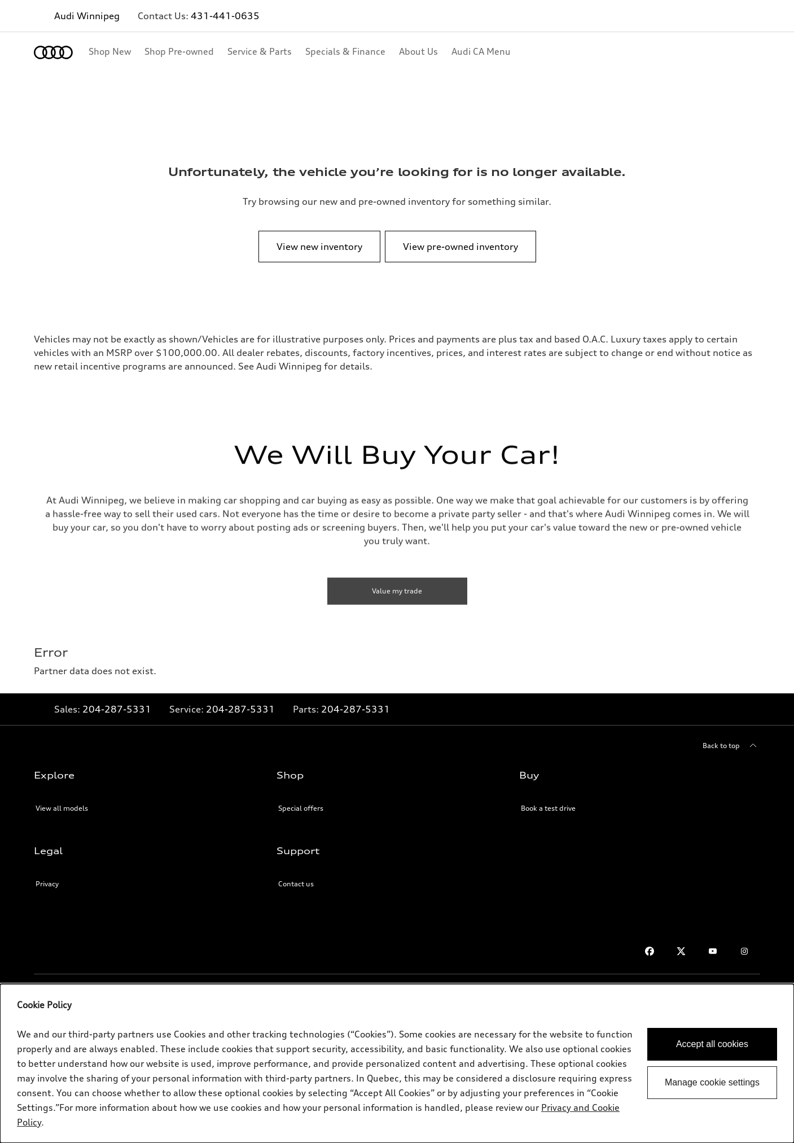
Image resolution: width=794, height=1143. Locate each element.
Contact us (296, 884)
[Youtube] (713, 951)
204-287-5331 (116, 709)
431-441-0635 (225, 15)
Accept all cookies (712, 1044)
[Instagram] (744, 951)
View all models (62, 808)
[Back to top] (731, 746)
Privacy (47, 884)
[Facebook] (649, 951)
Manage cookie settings (712, 1082)
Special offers (300, 808)
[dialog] (397, 1063)
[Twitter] (681, 951)
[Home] (53, 52)
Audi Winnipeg (87, 15)
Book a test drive (548, 808)
